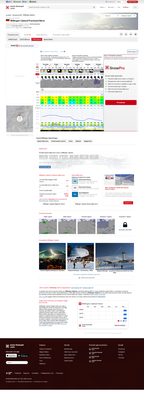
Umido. (38, 105)
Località (8, 15)
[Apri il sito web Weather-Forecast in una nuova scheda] (33, 2)
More (38, 83)
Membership (68, 349)
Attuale (27, 35)
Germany (17, 15)
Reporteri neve (69, 358)
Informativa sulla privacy (25, 381)
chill (37, 102)
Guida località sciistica (58, 141)
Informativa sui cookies (40, 381)
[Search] (94, 7)
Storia (70, 141)
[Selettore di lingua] (121, 2)
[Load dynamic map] (19, 119)
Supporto (26, 373)
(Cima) (12, 39)
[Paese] (112, 15)
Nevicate (111, 7)
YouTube (121, 358)
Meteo (103, 7)
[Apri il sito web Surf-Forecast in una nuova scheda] (9, 2)
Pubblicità (18, 373)
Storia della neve (41, 35)
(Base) (37, 39)
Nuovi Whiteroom (45, 358)
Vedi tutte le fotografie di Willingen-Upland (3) (86, 274)
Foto (119, 7)
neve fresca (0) (43, 200)
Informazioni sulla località (61, 35)
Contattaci (35, 373)
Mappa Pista (88, 141)
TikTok (120, 355)
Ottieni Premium (132, 1)
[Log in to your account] (135, 7)
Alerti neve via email (70, 352)
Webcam (78, 141)
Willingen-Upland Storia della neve (86, 204)
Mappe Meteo (48, 39)
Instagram (121, 352)
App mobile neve (69, 355)
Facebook (121, 349)
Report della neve (42, 141)
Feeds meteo (68, 361)
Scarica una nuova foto (86, 277)
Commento (59, 373)
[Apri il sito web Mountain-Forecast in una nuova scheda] (17, 2)
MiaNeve (42, 364)
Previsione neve (13, 35)
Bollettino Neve (44, 355)
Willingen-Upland (29, 15)
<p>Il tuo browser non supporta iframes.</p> (103, 316)
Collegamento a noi (47, 373)
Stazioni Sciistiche (45, 349)
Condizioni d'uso (11, 381)
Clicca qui (42, 296)
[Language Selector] (17, 362)
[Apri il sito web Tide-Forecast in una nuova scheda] (25, 2)
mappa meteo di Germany (98, 294)
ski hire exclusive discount (22, 46)
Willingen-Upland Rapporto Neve (54, 204)
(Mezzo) (25, 39)
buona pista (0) (54, 200)
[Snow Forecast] (15, 7)
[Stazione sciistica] (128, 15)
